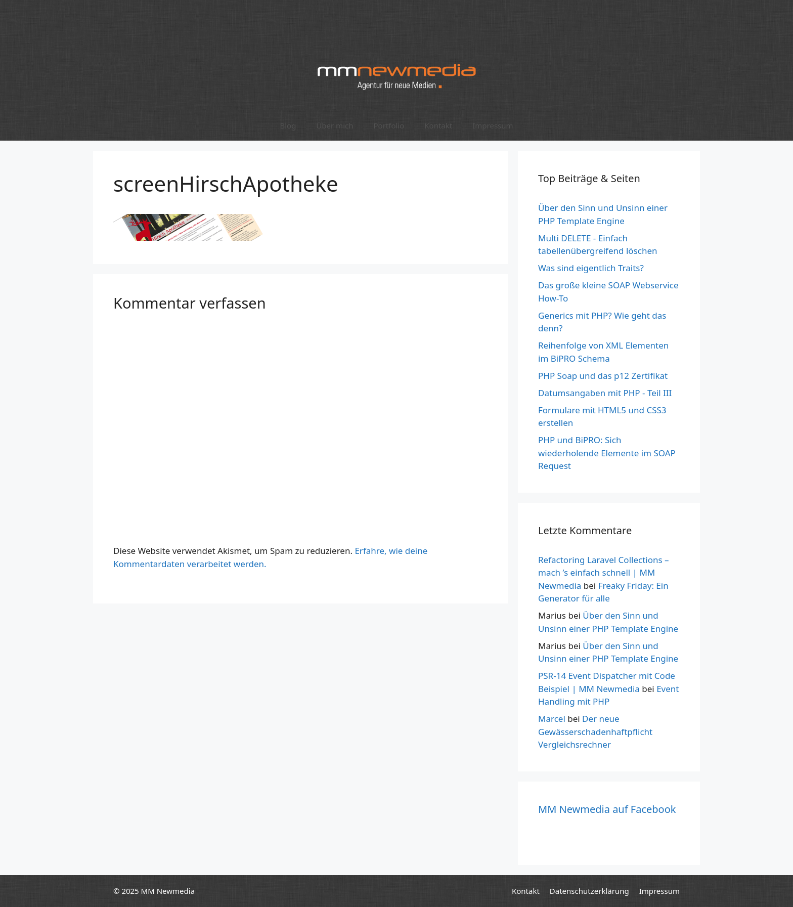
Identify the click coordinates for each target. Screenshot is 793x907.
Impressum (492, 125)
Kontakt (438, 125)
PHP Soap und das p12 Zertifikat (603, 375)
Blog (288, 125)
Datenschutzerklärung (589, 891)
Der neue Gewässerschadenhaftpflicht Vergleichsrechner (595, 731)
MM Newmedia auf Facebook (607, 809)
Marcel (551, 718)
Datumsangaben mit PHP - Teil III (605, 393)
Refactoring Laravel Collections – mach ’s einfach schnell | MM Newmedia (603, 572)
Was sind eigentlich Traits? (591, 268)
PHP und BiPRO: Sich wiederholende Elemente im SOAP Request (607, 452)
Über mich (334, 125)
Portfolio (388, 125)
